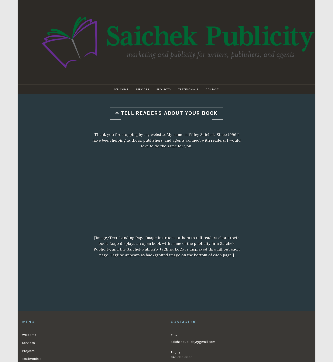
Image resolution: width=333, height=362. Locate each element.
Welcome (121, 89)
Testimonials (188, 89)
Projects (164, 89)
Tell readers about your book (169, 113)
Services (142, 89)
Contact (212, 89)
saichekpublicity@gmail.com (193, 342)
